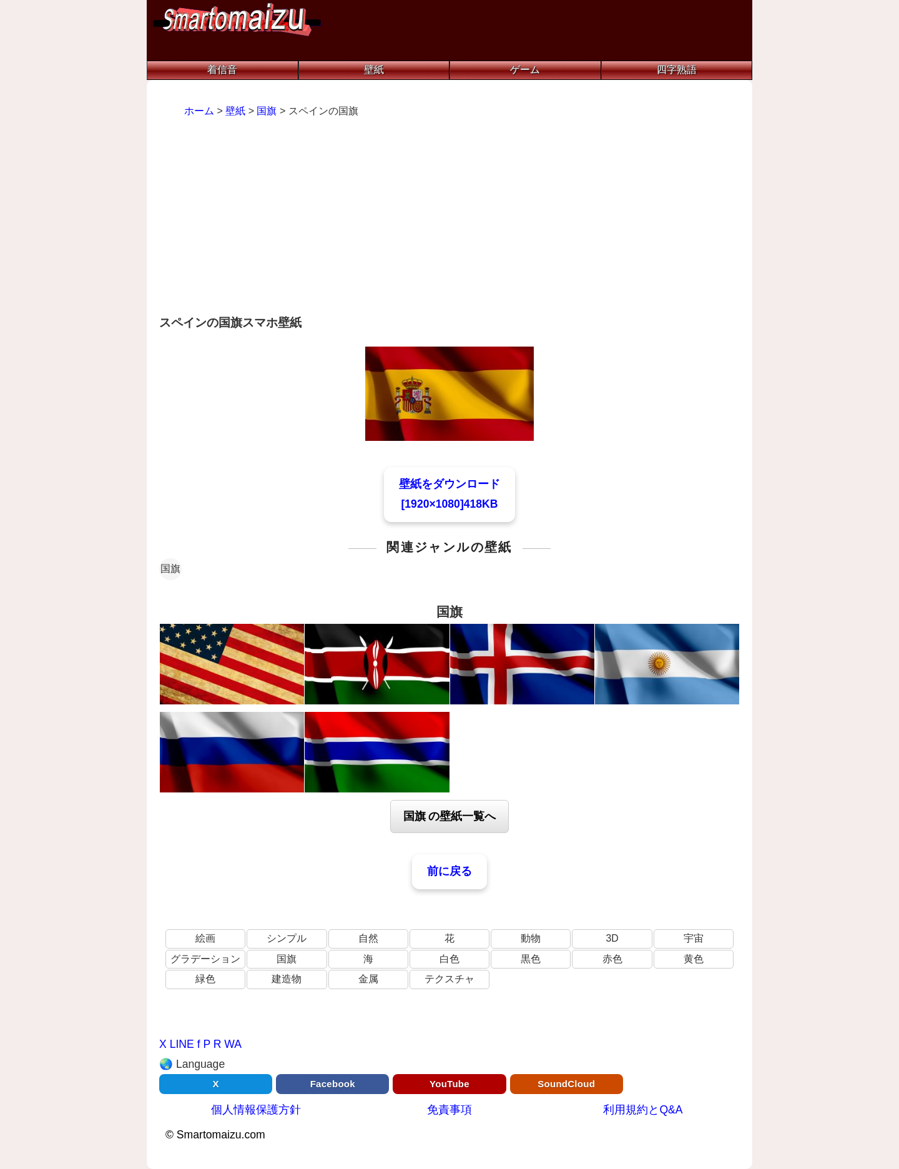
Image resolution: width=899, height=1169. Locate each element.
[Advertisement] (449, 218)
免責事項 (449, 1109)
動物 (531, 938)
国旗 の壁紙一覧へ (449, 816)
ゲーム (525, 69)
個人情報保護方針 (256, 1109)
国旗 (170, 568)
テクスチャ (449, 979)
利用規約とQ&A (642, 1109)
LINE (182, 1044)
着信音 (222, 69)
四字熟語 (677, 69)
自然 (368, 938)
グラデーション (205, 959)
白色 (449, 959)
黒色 (531, 959)
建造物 (287, 979)
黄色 (694, 959)
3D (612, 938)
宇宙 (694, 938)
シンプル (287, 938)
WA (233, 1044)
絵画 (205, 938)
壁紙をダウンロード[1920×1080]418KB (449, 494)
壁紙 (374, 69)
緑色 (205, 979)
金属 (368, 979)
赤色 (612, 959)
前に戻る (449, 871)
